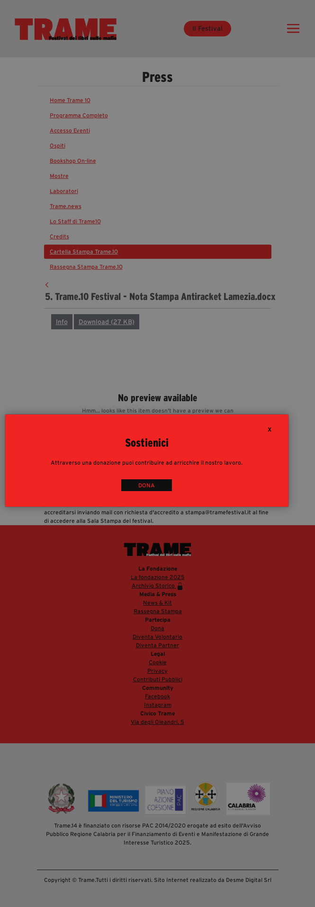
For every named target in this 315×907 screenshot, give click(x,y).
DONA (146, 485)
